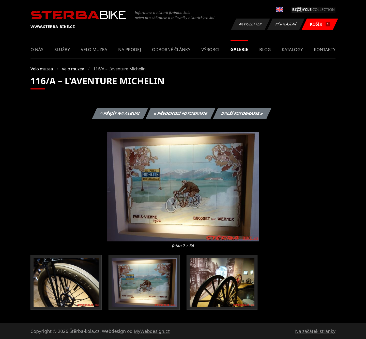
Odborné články (171, 49)
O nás (36, 49)
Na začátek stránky (315, 331)
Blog (265, 49)
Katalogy (292, 49)
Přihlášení (285, 24)
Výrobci (210, 49)
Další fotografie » (242, 113)
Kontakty (325, 49)
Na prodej (129, 49)
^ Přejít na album (120, 113)
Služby (62, 49)
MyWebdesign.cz (152, 331)
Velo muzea (94, 49)
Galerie (239, 49)
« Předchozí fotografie (180, 113)
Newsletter (250, 24)
